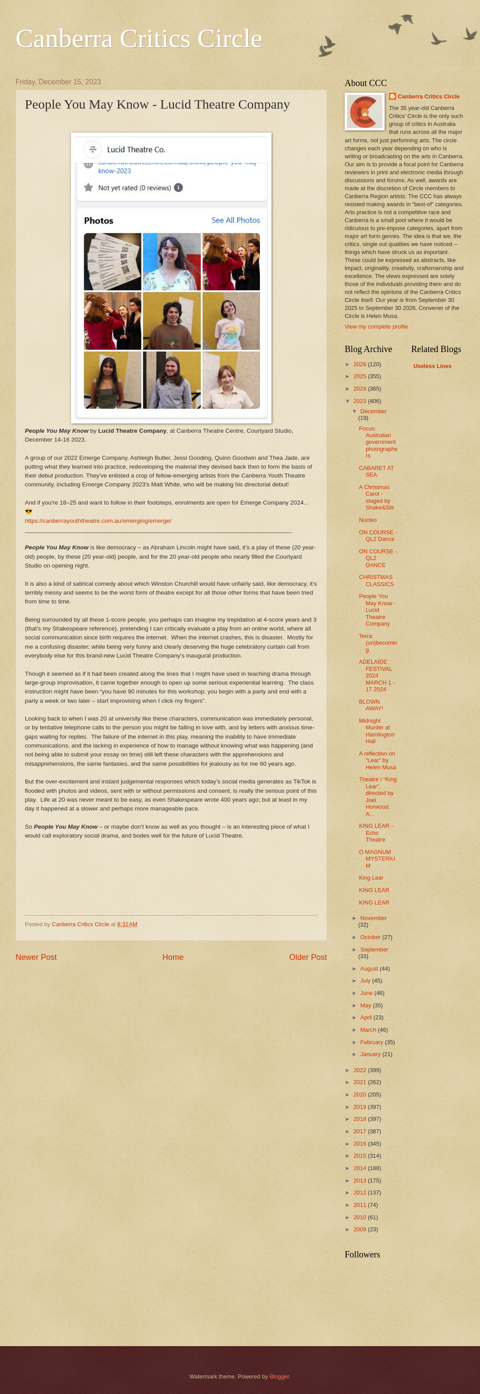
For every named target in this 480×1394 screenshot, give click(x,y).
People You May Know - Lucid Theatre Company (377, 610)
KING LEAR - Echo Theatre (376, 832)
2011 (361, 1205)
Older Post (308, 957)
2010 (361, 1217)
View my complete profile (376, 326)
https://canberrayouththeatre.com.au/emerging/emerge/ (98, 520)
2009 (361, 1229)
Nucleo (368, 520)
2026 (361, 364)
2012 (361, 1192)
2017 (361, 1131)
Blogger (279, 1376)
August (370, 968)
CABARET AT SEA (376, 471)
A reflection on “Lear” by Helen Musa (377, 760)
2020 (361, 1094)
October (371, 937)
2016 (361, 1143)
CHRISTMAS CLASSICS (376, 580)
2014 (361, 1168)
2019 (361, 1107)
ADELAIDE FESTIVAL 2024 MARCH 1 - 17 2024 (377, 675)
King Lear (371, 877)
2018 (361, 1119)
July (366, 980)
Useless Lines (432, 366)
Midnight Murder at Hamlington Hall (376, 730)
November (373, 918)
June (367, 993)
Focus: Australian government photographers (378, 442)
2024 (361, 388)
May (366, 1005)
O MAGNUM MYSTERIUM (377, 859)
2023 (361, 401)
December (373, 411)
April (366, 1017)
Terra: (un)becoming (378, 643)
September (374, 949)
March (369, 1029)
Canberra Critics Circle (139, 38)
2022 (361, 1070)
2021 (361, 1082)
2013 (361, 1180)
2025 (361, 376)
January (371, 1054)
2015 (361, 1155)
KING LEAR (374, 890)
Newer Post (36, 957)
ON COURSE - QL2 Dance (378, 535)
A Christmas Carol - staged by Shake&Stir (376, 497)
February (372, 1042)
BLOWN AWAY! (371, 705)
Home (173, 957)
